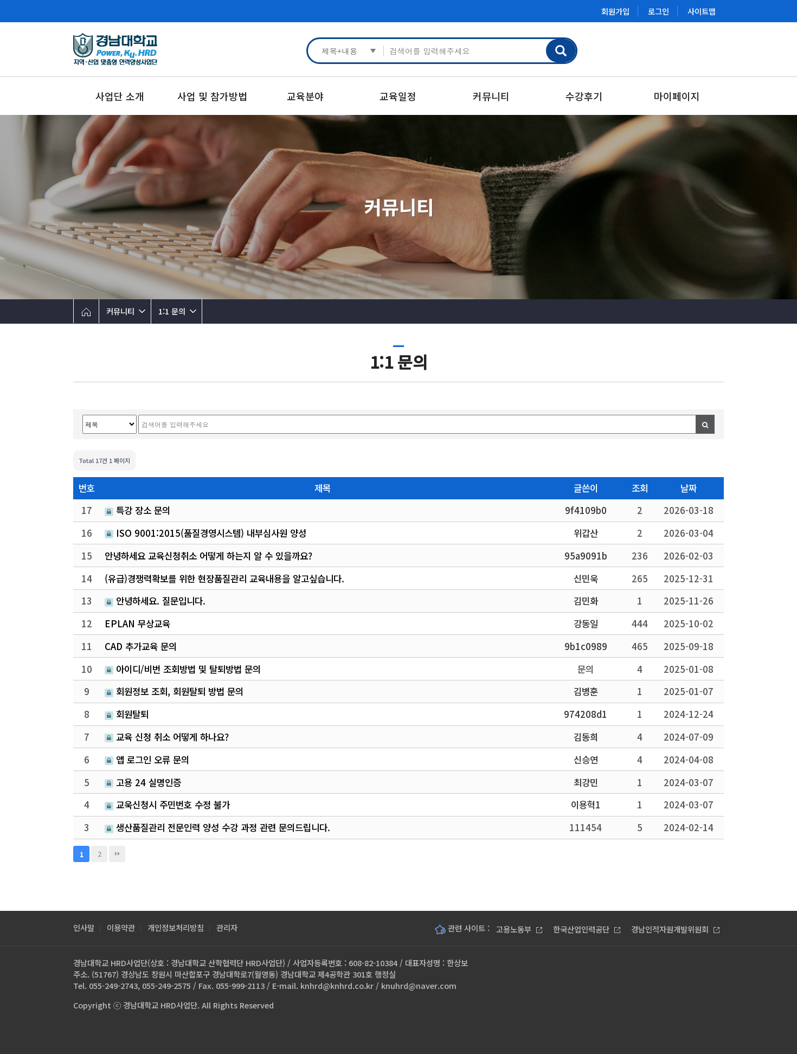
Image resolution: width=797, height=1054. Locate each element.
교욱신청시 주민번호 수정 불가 (167, 804)
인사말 (83, 927)
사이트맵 (701, 11)
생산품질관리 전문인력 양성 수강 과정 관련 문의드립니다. (217, 827)
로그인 (658, 11)
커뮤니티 (491, 96)
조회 (640, 487)
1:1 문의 (171, 311)
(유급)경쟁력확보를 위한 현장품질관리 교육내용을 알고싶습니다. (224, 578)
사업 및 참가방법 (212, 96)
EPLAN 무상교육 (137, 623)
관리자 (226, 927)
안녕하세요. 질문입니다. (155, 600)
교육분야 (305, 96)
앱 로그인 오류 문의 (147, 759)
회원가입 (615, 11)
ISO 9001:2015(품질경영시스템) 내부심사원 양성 (205, 532)
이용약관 (121, 927)
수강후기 (583, 96)
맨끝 (117, 854)
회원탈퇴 (127, 714)
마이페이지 (677, 96)
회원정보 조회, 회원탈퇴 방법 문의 (174, 691)
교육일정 (398, 96)
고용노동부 (519, 929)
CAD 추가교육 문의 (141, 646)
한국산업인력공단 (586, 929)
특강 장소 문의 (137, 510)
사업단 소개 (119, 96)
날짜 (688, 487)
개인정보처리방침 (175, 927)
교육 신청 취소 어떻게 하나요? (167, 736)
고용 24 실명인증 (143, 782)
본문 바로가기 (0, 0)
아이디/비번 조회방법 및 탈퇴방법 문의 (183, 669)
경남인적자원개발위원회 (675, 929)
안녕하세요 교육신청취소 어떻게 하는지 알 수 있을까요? (208, 555)
